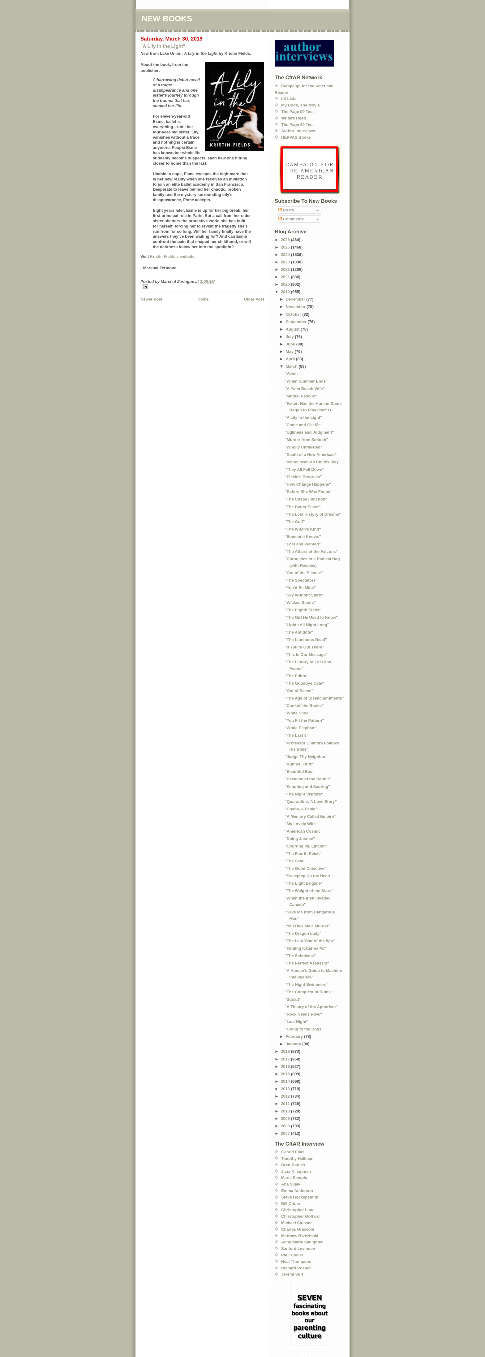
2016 (286, 1066)
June (291, 344)
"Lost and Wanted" (303, 544)
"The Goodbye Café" (304, 683)
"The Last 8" (296, 735)
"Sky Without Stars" (304, 595)
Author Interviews (298, 130)
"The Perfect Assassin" (307, 963)
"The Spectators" (301, 580)
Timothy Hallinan (297, 1158)
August (293, 329)
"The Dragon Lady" (303, 933)
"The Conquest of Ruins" (309, 992)
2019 (286, 291)
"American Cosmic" (303, 831)
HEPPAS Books (296, 137)
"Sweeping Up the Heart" (308, 876)
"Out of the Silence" (304, 572)
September (297, 321)
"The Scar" (295, 861)
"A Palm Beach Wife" (305, 388)
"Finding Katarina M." (305, 948)
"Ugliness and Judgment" (309, 432)
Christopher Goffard (300, 1216)
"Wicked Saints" (300, 602)
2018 (286, 1051)
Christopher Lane (298, 1209)
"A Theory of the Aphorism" (311, 1006)
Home (202, 299)
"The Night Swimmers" (306, 984)
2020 (286, 284)
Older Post (254, 299)
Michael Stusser (296, 1222)
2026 (286, 239)
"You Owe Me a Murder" (307, 926)
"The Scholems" (300, 955)
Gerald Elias (292, 1152)
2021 (286, 277)
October (294, 314)
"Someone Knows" (303, 536)
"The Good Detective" (305, 868)
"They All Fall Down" (304, 469)
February (295, 1036)
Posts (286, 210)
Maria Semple (294, 1177)
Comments (291, 219)
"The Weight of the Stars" (309, 890)
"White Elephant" (301, 728)
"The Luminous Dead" (306, 639)
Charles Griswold (297, 1229)
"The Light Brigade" (304, 883)
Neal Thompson (296, 1261)
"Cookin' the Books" (304, 705)
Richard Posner (296, 1268)
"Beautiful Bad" (299, 771)
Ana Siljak (290, 1184)
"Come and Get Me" (303, 425)
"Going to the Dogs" (304, 1029)
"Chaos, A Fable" (301, 809)
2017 (286, 1059)
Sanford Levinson (298, 1248)
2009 (286, 1118)
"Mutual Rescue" (301, 396)
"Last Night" (296, 1021)
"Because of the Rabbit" (308, 779)
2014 (286, 1081)
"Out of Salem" (299, 690)
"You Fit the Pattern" (304, 720)
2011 (286, 1103)
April (291, 359)
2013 (286, 1088)
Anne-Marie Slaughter (302, 1242)
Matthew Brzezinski (299, 1235)
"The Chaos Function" (306, 499)
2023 (286, 262)
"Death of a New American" (311, 454)
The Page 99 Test (297, 111)
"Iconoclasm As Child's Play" (312, 462)
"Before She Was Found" (308, 491)
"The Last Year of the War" (310, 941)
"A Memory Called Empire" (310, 816)
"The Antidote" (299, 632)
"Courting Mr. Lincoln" (306, 846)
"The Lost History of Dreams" (313, 514)
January (294, 1044)
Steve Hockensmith (299, 1197)
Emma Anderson (297, 1190)
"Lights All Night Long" (307, 624)
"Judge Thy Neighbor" (306, 756)
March (292, 366)
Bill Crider (290, 1203)
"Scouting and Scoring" (307, 786)
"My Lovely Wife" (301, 824)
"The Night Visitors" (304, 794)
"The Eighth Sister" (303, 610)
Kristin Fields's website (172, 256)
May (290, 351)
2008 (286, 1126)
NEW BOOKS (167, 18)
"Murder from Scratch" (306, 439)
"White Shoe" (297, 713)
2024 (286, 254)
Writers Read (293, 118)
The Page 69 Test (297, 124)
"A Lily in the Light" (162, 46)
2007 (286, 1133)
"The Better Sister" (302, 507)
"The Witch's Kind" (303, 529)
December (296, 299)
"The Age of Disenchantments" (314, 698)
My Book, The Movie (300, 105)
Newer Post (151, 299)
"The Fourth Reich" (303, 853)
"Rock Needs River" (304, 1014)
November (296, 306)
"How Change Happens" (308, 484)
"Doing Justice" (300, 838)
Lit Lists (289, 98)
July (290, 336)
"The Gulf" (295, 521)
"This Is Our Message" (306, 654)
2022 (286, 269)
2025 (286, 247)
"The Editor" (296, 676)
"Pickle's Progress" (303, 477)
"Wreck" (292, 373)
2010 (286, 1111)
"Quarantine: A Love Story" (311, 801)
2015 (286, 1074)
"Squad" (293, 999)
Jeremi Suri (292, 1274)
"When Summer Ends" (306, 381)
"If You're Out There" (304, 647)
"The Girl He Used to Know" (311, 617)
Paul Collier (292, 1255)
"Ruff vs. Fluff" (299, 764)
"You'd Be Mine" (300, 587)
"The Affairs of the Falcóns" (311, 551)
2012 (286, 1096)
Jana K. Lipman (296, 1171)
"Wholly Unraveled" (303, 447)
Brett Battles (293, 1165)
